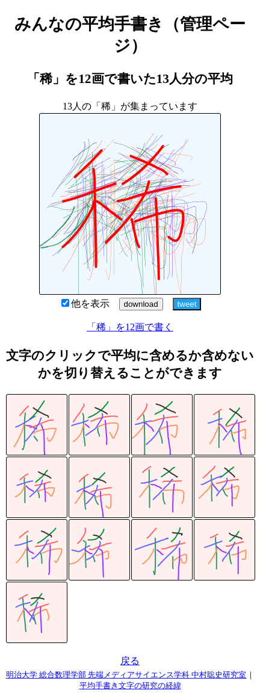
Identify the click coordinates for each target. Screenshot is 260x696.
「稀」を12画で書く (130, 327)
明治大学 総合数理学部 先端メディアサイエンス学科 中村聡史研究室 (126, 674)
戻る (130, 661)
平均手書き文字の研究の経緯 (130, 685)
